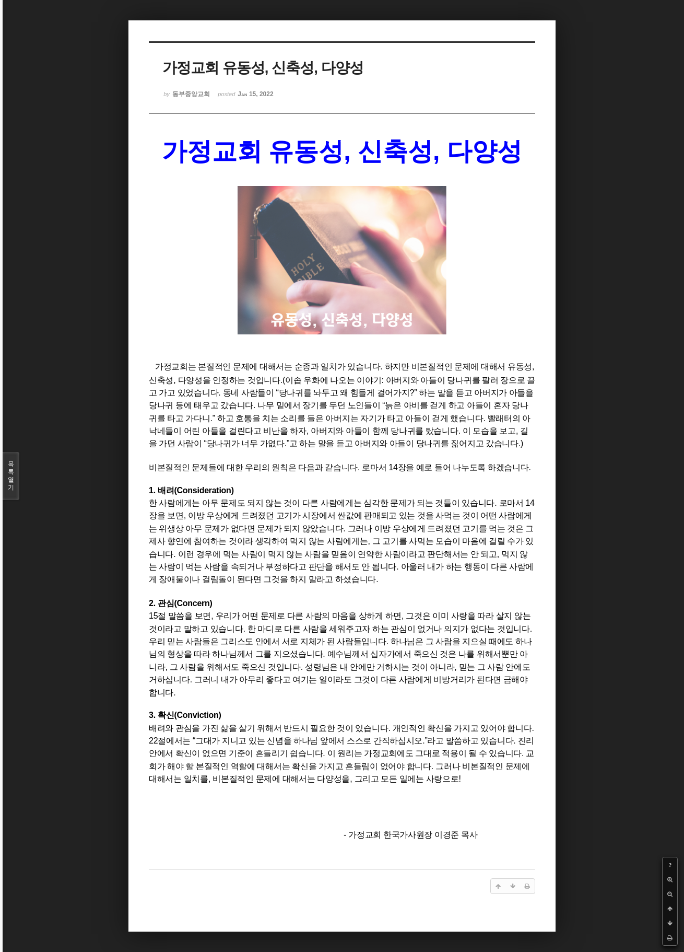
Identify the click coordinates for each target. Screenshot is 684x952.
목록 (11, 476)
